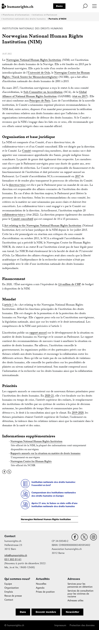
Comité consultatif (22, 218)
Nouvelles (41, 583)
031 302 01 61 (12, 559)
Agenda (40, 587)
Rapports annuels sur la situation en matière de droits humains (45, 453)
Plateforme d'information (16, 15)
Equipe (8, 583)
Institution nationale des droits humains (24, 19)
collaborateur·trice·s (13, 214)
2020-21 (49, 395)
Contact (8, 599)
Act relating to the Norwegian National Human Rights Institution (42, 225)
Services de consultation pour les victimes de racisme (80, 593)
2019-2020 (77, 412)
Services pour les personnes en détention (80, 585)
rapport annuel (38, 332)
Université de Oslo (39, 72)
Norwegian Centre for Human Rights (31, 461)
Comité (26, 150)
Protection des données (82, 625)
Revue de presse (13, 595)
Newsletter (72, 611)
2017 (77, 176)
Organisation (11, 587)
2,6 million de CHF (69, 284)
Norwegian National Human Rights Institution (46, 519)
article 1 (9, 304)
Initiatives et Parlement (44, 15)
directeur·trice (17, 184)
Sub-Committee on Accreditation (43, 92)
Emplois (8, 591)
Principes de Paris (39, 100)
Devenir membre (46, 611)
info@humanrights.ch (15, 555)
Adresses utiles (75, 600)
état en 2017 (80, 96)
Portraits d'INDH (57, 19)
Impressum (60, 625)
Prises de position (45, 591)
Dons (59, 6)
